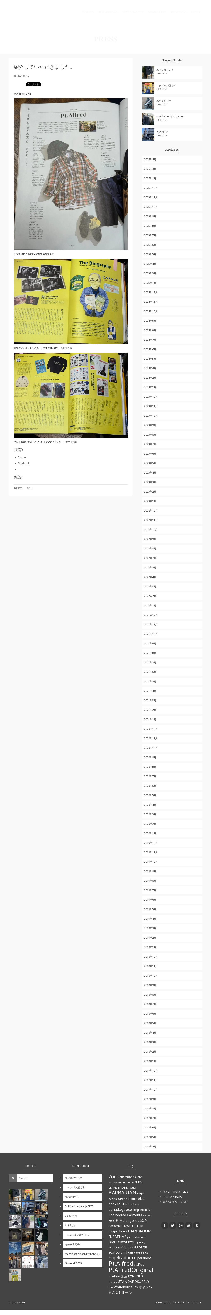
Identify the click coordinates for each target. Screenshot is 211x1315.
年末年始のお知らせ (77, 1235)
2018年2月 (150, 1051)
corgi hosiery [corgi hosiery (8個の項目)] (141, 1209)
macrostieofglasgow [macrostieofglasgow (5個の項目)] (121, 1247)
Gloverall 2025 (73, 1263)
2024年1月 (150, 387)
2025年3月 (150, 273)
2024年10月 (151, 311)
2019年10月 (151, 862)
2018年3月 (150, 1042)
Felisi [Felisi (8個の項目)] (112, 1220)
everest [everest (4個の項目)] (147, 1215)
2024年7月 (150, 339)
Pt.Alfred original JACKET (170, 116)
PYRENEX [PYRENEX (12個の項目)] (135, 1276)
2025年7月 (150, 235)
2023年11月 (151, 406)
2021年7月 (150, 662)
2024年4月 (150, 368)
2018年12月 (151, 956)
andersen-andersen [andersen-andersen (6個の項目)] (121, 1182)
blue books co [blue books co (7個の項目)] (131, 1204)
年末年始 (70, 1225)
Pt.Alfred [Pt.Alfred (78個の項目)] (121, 1263)
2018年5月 (150, 1023)
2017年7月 (150, 1118)
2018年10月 (151, 975)
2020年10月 (151, 748)
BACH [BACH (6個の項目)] (121, 1187)
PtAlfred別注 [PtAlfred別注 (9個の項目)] (118, 1276)
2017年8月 (150, 1108)
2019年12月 (151, 843)
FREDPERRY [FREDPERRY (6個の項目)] (136, 1226)
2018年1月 (150, 1061)
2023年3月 (150, 482)
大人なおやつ (170, 1201)
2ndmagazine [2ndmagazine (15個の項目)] (129, 1176)
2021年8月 (150, 653)
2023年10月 (151, 415)
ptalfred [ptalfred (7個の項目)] (139, 1265)
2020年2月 (150, 824)
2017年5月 (150, 1137)
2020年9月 (150, 757)
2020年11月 (151, 738)
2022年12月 (151, 510)
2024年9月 (150, 321)
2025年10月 (151, 207)
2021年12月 (151, 615)
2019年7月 (150, 890)
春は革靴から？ (165, 70)
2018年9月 (150, 985)
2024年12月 (151, 292)
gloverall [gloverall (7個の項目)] (123, 1231)
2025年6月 (150, 245)
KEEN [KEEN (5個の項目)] (131, 1242)
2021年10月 (151, 634)
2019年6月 (150, 899)
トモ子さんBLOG (172, 1196)
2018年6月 (150, 1013)
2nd (31, 488)
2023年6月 (150, 453)
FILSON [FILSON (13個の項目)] (141, 1220)
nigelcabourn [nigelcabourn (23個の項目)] (123, 1258)
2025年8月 (150, 226)
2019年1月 (150, 947)
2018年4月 (150, 1032)
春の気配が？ (163, 101)
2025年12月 (151, 188)
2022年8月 (150, 548)
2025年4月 (150, 264)
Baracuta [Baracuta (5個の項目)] (130, 1187)
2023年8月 (150, 434)
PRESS (19, 488)
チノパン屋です (166, 85)
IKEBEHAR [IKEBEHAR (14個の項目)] (118, 1236)
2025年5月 (150, 254)
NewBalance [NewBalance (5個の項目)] (141, 1252)
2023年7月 (150, 444)
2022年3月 (150, 586)
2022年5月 (150, 567)
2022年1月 (150, 605)
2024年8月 (150, 330)
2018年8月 (150, 994)
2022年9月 (150, 539)
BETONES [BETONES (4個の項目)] (132, 1199)
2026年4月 (150, 159)
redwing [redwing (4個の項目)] (113, 1282)
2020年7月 (150, 776)
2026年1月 (162, 132)
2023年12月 (151, 396)
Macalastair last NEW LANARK (82, 1254)
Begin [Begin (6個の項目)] (140, 1193)
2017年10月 (151, 1089)
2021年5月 (150, 681)
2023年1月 (150, 501)
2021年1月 (150, 719)
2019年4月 (150, 918)
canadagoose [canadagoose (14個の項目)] (120, 1209)
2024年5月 (150, 358)
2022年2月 (150, 596)
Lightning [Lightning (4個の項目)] (140, 1242)
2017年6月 (150, 1127)
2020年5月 (150, 795)
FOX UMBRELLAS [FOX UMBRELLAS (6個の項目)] (119, 1226)
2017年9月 (150, 1099)
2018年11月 (151, 966)
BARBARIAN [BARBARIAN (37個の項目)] (122, 1192)
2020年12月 (151, 729)
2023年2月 (150, 491)
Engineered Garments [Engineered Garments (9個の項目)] (125, 1215)
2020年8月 (150, 767)
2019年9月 (150, 871)
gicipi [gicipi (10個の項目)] (113, 1231)
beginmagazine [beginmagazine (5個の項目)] (118, 1198)
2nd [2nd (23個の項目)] (113, 1176)
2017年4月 (150, 1146)
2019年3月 (150, 928)
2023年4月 (150, 472)
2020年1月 (150, 833)
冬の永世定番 (72, 1244)
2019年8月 (150, 881)
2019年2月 (150, 937)
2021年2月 (150, 710)
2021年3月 (150, 700)
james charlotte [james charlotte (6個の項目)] (136, 1237)
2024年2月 (150, 377)
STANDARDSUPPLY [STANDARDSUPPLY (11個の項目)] (133, 1281)
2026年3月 (150, 169)
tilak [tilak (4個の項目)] (111, 1287)
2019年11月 (151, 852)
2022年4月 (150, 577)
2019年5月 (150, 909)
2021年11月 (151, 624)
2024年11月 (151, 302)
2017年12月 (151, 1070)
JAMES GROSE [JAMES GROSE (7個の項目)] (118, 1242)
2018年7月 (150, 1004)
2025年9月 (150, 216)
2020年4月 (150, 805)
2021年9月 (150, 643)
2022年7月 (150, 558)
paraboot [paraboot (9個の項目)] (144, 1258)
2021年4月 (150, 691)
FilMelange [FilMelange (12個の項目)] (125, 1220)
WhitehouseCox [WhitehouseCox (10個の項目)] (126, 1287)
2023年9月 (150, 425)
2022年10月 (151, 529)
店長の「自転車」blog (175, 1191)
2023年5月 (150, 463)
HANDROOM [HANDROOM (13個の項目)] (140, 1231)
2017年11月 (151, 1080)
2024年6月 (150, 349)
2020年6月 (150, 786)
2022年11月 (151, 520)
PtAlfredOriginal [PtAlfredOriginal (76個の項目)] (131, 1270)
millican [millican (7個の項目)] (128, 1252)
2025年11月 (151, 197)
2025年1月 (150, 283)
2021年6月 (150, 672)
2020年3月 (150, 814)
